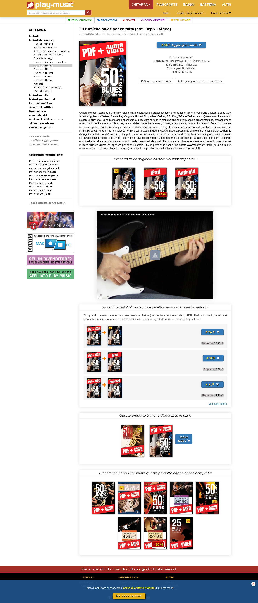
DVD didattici (38, 115)
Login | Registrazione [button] (191, 13)
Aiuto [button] (167, 13)
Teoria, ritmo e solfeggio (48, 87)
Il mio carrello (221, 13)
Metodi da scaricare (42, 40)
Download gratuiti (41, 127)
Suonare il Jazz (42, 76)
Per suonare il (40, 186)
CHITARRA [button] (141, 4)
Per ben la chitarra (44, 161)
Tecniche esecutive (45, 47)
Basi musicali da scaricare (46, 119)
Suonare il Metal (43, 72)
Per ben (43, 175)
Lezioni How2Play (40, 103)
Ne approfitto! (129, 596)
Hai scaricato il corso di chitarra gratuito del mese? (128, 569)
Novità (129, 20)
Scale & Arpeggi (43, 58)
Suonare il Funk (43, 80)
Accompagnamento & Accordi (52, 51)
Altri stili (38, 83)
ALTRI (226, 4)
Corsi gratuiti (153, 20)
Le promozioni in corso (43, 144)
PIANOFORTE (166, 4)
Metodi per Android (42, 99)
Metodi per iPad (39, 95)
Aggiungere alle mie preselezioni (200, 81)
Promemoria (37, 111)
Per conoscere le (42, 172)
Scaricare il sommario (156, 81)
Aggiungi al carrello (181, 45)
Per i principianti (43, 43)
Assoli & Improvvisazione (48, 54)
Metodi (34, 36)
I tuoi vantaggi (80, 20)
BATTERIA (208, 4)
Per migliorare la (43, 164)
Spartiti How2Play (41, 107)
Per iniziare (180, 20)
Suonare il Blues (43, 65)
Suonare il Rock (43, 69)
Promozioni (107, 20)
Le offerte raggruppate (43, 140)
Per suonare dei (41, 183)
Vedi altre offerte (218, 403)
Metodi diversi (42, 90)
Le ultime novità (39, 136)
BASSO (188, 4)
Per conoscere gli (44, 168)
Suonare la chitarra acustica (50, 61)
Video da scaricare (41, 123)
